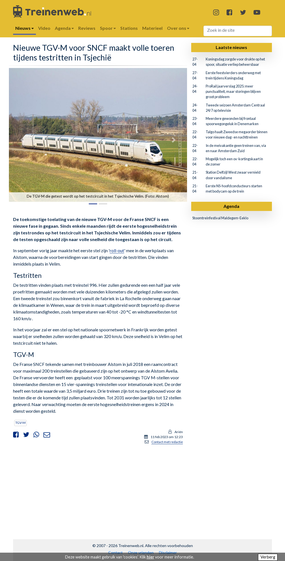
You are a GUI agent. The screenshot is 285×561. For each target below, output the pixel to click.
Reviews (86, 28)
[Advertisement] (98, 488)
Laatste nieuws (231, 47)
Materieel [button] (152, 28)
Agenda (231, 206)
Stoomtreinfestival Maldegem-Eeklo (220, 218)
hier (150, 557)
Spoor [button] (108, 28)
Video (44, 28)
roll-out (117, 250)
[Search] (237, 31)
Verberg (268, 557)
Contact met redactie (167, 442)
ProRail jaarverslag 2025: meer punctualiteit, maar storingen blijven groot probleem (233, 91)
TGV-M (20, 423)
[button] (22, 140)
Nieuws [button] (24, 28)
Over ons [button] (178, 28)
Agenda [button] (64, 28)
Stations (129, 28)
